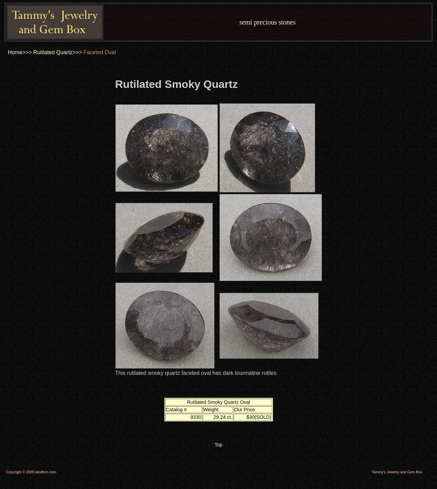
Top (218, 444)
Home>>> (20, 52)
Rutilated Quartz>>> (57, 52)
